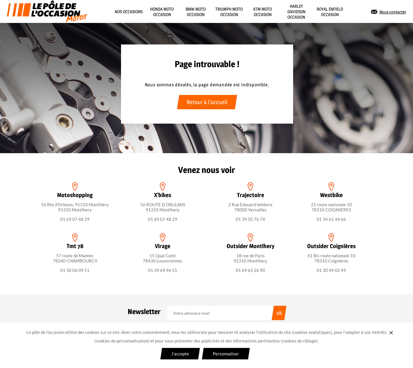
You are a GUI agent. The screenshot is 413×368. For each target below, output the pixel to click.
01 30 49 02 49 (331, 270)
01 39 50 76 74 (250, 219)
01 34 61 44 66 (331, 219)
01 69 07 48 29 (74, 219)
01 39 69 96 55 (162, 270)
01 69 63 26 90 (250, 270)
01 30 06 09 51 (74, 270)
